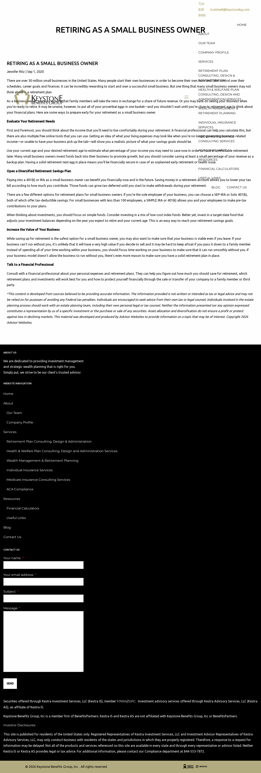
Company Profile (20, 422)
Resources (11, 499)
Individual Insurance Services (30, 470)
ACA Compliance (20, 489)
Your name (28, 558)
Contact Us (12, 537)
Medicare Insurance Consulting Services (38, 480)
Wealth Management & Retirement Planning (42, 460)
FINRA (122, 701)
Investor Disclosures (19, 725)
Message (27, 608)
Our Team (14, 413)
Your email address (35, 575)
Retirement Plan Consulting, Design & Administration (49, 441)
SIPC (132, 701)
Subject (26, 591)
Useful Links (16, 518)
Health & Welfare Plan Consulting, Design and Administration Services (62, 451)
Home (8, 394)
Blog (7, 527)
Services (10, 432)
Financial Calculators (23, 508)
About (8, 403)
